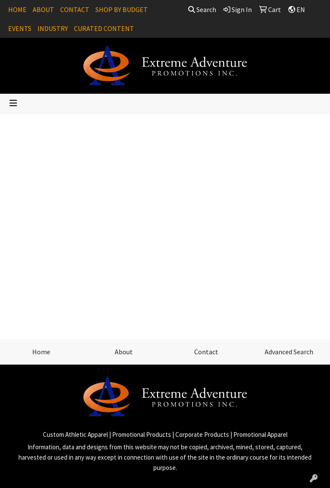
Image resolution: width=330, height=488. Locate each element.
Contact (206, 351)
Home (41, 351)
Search (202, 9)
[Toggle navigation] (13, 103)
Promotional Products (141, 434)
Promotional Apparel (260, 434)
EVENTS (19, 28)
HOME (17, 9)
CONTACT (74, 9)
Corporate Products (202, 434)
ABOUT (43, 9)
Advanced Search (289, 351)
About (124, 351)
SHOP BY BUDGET (121, 9)
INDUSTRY (52, 28)
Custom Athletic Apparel (75, 434)
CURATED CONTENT (104, 28)
